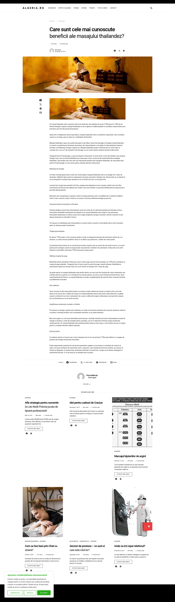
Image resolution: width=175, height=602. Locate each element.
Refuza (30, 593)
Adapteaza (15, 593)
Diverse (62, 21)
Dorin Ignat (58, 50)
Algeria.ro (34, 8)
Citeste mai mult (33, 428)
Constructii (84, 541)
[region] (29, 584)
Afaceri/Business (31, 541)
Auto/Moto (74, 541)
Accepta (43, 593)
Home (52, 21)
